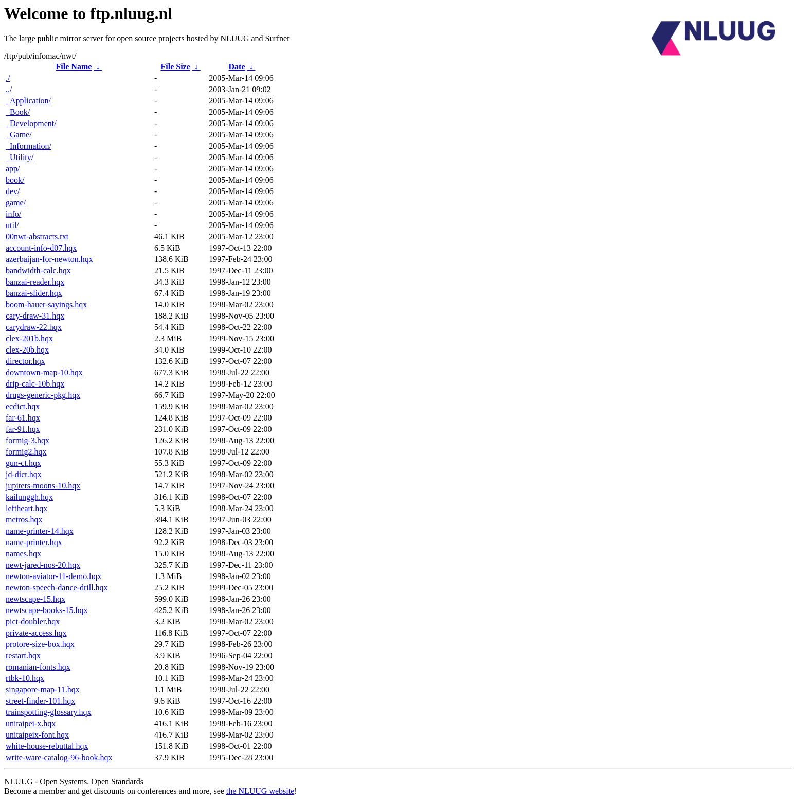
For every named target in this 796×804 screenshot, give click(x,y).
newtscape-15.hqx (35, 599)
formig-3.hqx (27, 440)
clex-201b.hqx (29, 338)
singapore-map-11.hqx (43, 689)
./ (8, 78)
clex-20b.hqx (27, 349)
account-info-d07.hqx (41, 247)
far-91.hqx (23, 429)
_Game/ (19, 134)
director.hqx (25, 361)
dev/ (13, 191)
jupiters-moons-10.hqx (43, 485)
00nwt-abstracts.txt (37, 236)
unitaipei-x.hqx (31, 723)
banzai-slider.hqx (34, 293)
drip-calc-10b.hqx (35, 383)
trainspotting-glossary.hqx (49, 712)
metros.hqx (24, 519)
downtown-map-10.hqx (44, 372)
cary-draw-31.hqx (35, 315)
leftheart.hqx (26, 508)
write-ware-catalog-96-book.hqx (59, 757)
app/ (13, 168)
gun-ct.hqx (23, 463)
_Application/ (28, 100)
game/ (16, 202)
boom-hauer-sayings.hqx (46, 304)
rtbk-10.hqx (25, 678)
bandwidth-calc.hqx (38, 270)
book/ (15, 180)
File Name (74, 66)
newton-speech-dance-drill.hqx (57, 587)
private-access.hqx (36, 632)
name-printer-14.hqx (40, 531)
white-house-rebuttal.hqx (47, 746)
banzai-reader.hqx (35, 281)
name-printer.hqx (34, 542)
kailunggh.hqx (29, 497)
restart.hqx (23, 655)
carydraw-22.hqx (34, 327)
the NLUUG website (260, 790)
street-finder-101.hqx (40, 700)
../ (9, 89)
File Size (175, 66)
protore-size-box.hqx (40, 644)
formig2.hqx (26, 451)
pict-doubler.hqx (33, 621)
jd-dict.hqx (24, 474)
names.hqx (23, 553)
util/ (12, 225)
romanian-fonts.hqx (38, 666)
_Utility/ (19, 157)
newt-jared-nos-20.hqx (43, 565)
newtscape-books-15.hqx (47, 610)
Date (237, 66)
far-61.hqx (23, 417)
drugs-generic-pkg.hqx (43, 395)
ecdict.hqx (23, 406)
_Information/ (28, 146)
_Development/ (31, 123)
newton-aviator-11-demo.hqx (53, 576)
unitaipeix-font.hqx (37, 734)
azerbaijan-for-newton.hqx (49, 259)
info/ (13, 213)
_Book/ (18, 112)
